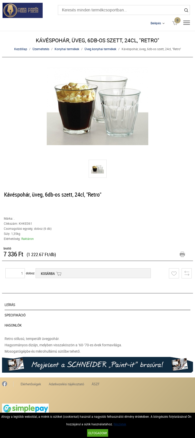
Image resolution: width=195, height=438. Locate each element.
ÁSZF (96, 384)
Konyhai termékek (67, 49)
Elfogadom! (97, 433)
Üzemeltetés (40, 49)
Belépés (156, 23)
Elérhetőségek (31, 384)
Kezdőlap (20, 49)
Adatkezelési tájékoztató (66, 384)
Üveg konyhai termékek (100, 49)
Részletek (119, 424)
